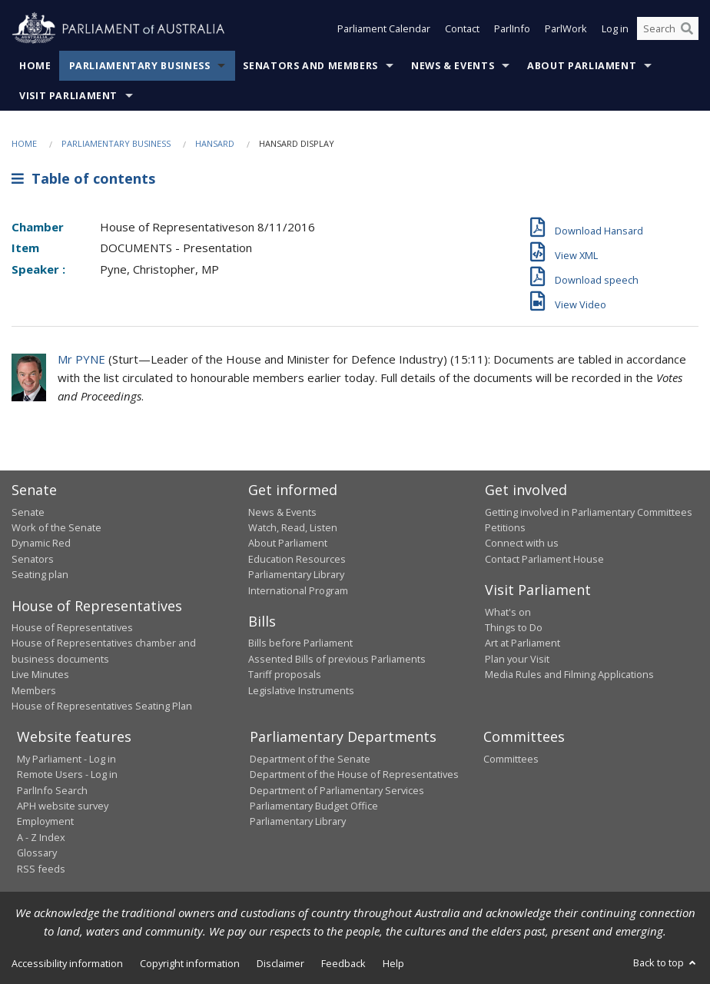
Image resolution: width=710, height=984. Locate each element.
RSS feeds (41, 869)
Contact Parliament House (544, 559)
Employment (45, 821)
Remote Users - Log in (67, 774)
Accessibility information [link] (67, 963)
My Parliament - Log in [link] (66, 759)
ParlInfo (512, 29)
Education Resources (297, 559)
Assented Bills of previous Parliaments (337, 659)
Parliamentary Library (296, 574)
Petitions (505, 527)
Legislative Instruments (301, 690)
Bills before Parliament (300, 643)
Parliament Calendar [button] (383, 29)
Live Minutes (40, 674)
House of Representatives (72, 627)
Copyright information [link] (190, 963)
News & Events (452, 65)
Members (34, 690)
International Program (298, 590)
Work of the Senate (56, 527)
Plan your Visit (517, 659)
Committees (511, 759)
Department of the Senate (310, 759)
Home (35, 65)
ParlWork (566, 29)
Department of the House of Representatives (354, 774)
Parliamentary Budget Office (314, 806)
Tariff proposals (284, 674)
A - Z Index (41, 837)
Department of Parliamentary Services (337, 790)
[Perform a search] (686, 29)
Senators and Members (310, 65)
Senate (28, 512)
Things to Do (513, 627)
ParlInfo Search (52, 790)
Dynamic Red (41, 543)
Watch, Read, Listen (292, 527)
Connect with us (522, 543)
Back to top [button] (665, 962)
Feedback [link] (343, 963)
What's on (508, 612)
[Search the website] (667, 29)
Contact (462, 29)
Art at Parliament (522, 643)
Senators (33, 559)
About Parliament (581, 65)
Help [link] (393, 963)
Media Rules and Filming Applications (569, 674)
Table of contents (83, 178)
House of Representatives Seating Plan (102, 706)
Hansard (214, 143)
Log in (615, 29)
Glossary (37, 852)
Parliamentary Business (140, 65)
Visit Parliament (68, 95)
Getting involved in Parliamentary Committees (588, 512)
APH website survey (62, 806)
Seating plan (40, 574)
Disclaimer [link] (280, 963)
